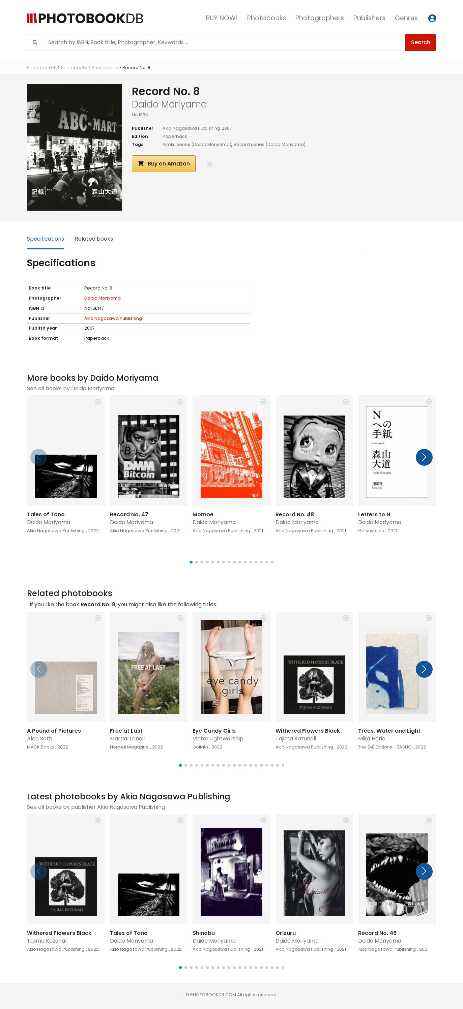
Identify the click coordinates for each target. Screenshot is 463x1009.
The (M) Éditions (375, 747)
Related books (94, 239)
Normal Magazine (129, 747)
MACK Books (40, 747)
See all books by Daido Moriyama (70, 388)
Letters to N (374, 514)
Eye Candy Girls (214, 731)
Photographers (319, 18)
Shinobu (204, 933)
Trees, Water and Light (389, 731)
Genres (406, 18)
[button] (210, 164)
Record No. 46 (377, 933)
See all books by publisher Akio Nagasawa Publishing (96, 807)
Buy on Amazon (164, 163)
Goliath (200, 747)
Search (420, 42)
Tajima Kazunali (296, 738)
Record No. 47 (129, 514)
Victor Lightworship (218, 738)
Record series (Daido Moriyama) (270, 144)
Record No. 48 (295, 514)
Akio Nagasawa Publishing (191, 128)
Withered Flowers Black (308, 731)
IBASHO (404, 747)
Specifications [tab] (45, 239)
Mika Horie (371, 738)
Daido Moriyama (102, 298)
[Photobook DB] (102, 18)
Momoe (203, 514)
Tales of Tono (46, 514)
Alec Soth (39, 738)
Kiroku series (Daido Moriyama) (197, 144)
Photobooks (266, 18)
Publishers (369, 18)
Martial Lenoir (128, 738)
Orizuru (286, 933)
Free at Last (126, 731)
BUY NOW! (222, 18)
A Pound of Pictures (54, 731)
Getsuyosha (371, 530)
